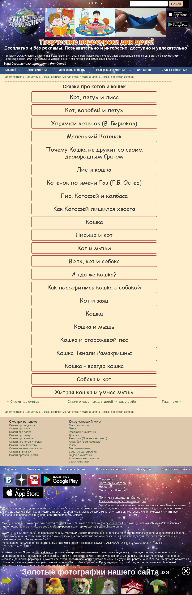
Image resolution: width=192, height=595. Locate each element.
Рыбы (72, 445)
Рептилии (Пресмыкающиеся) (88, 438)
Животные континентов (84, 458)
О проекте (106, 479)
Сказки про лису (19, 428)
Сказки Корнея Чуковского (26, 448)
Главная (10, 69)
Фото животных (37, 69)
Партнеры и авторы (112, 483)
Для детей (144, 69)
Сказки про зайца (20, 435)
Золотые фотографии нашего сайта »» (96, 571)
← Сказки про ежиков (22, 401)
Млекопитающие (79, 425)
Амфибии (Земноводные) (85, 441)
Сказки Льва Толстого (23, 445)
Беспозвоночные (79, 448)
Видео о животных (174, 69)
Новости (105, 486)
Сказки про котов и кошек (25, 441)
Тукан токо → (172, 401)
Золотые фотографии (83, 451)
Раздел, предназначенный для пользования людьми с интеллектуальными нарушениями (142, 505)
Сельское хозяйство (113, 490)
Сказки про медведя (22, 425)
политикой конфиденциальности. (59, 565)
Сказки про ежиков (21, 438)
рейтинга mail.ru (116, 523)
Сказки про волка (20, 431)
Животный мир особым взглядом (122, 501)
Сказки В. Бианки (20, 451)
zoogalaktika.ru (44, 552)
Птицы (73, 428)
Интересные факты (72, 69)
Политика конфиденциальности (121, 497)
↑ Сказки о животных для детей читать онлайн (100, 401)
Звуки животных (79, 461)
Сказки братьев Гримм (23, 455)
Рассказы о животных (111, 69)
